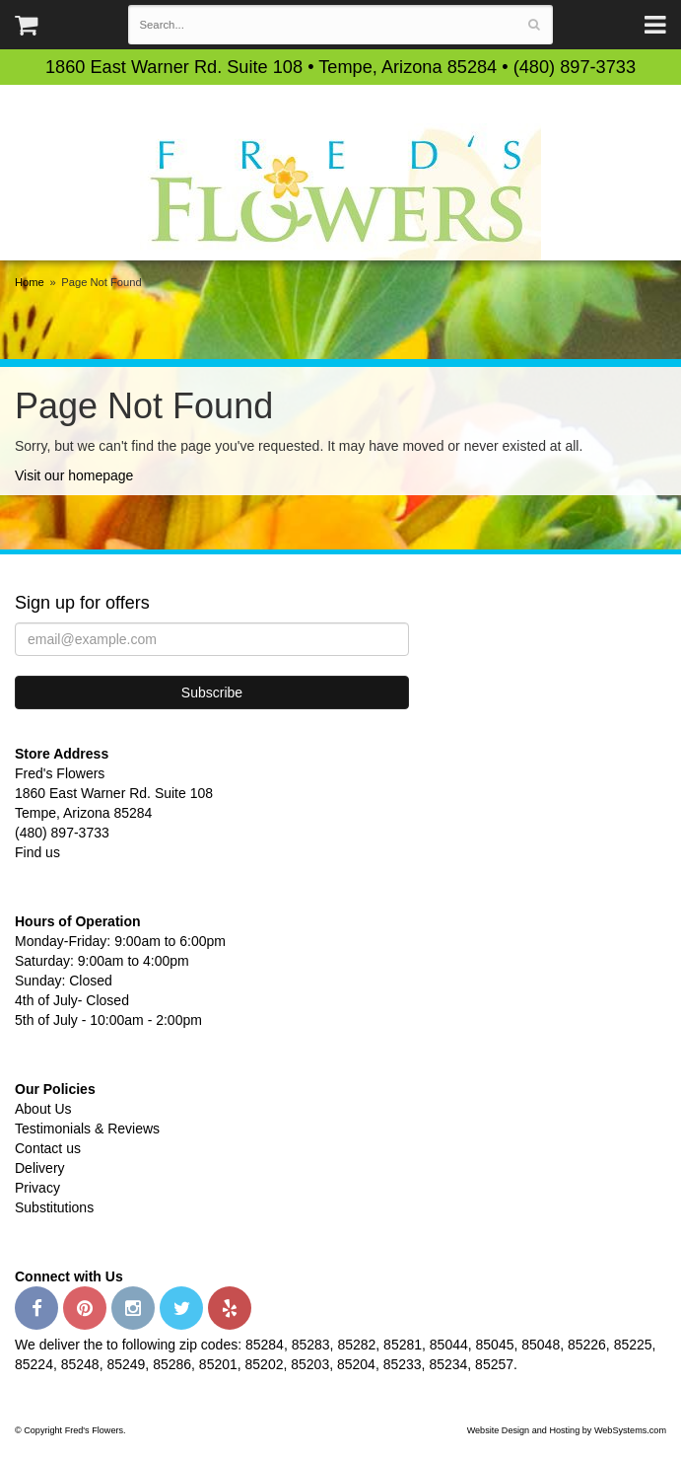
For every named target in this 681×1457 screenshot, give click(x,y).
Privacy (37, 1188)
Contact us (48, 1148)
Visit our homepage (74, 475)
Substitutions (54, 1207)
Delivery (40, 1168)
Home (29, 282)
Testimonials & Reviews (87, 1128)
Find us (37, 852)
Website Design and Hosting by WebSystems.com (566, 1430)
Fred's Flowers (340, 191)
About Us (43, 1109)
